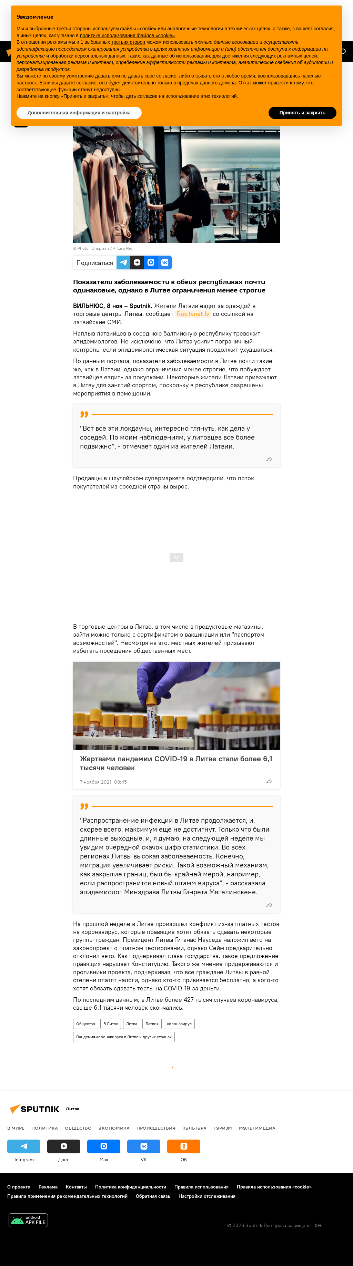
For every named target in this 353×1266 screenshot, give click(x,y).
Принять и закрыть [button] (302, 112)
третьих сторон (128, 42)
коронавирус (179, 1023)
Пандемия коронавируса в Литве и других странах (124, 1036)
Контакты (76, 1187)
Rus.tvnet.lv (193, 314)
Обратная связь (153, 1196)
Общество (85, 1023)
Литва (131, 1023)
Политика (44, 1128)
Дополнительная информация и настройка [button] (79, 112)
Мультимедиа (257, 1128)
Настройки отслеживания (207, 1196)
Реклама (48, 1187)
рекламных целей (297, 56)
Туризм (222, 1128)
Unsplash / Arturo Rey (112, 248)
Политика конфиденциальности (130, 1187)
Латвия (152, 1023)
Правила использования (201, 1187)
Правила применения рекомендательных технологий (67, 1196)
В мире (15, 1128)
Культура (194, 1128)
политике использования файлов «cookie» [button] (127, 35)
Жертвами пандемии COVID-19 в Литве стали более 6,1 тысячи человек (176, 763)
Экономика (114, 1128)
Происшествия (156, 1128)
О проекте (18, 1187)
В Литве (110, 1023)
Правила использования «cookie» (274, 1187)
